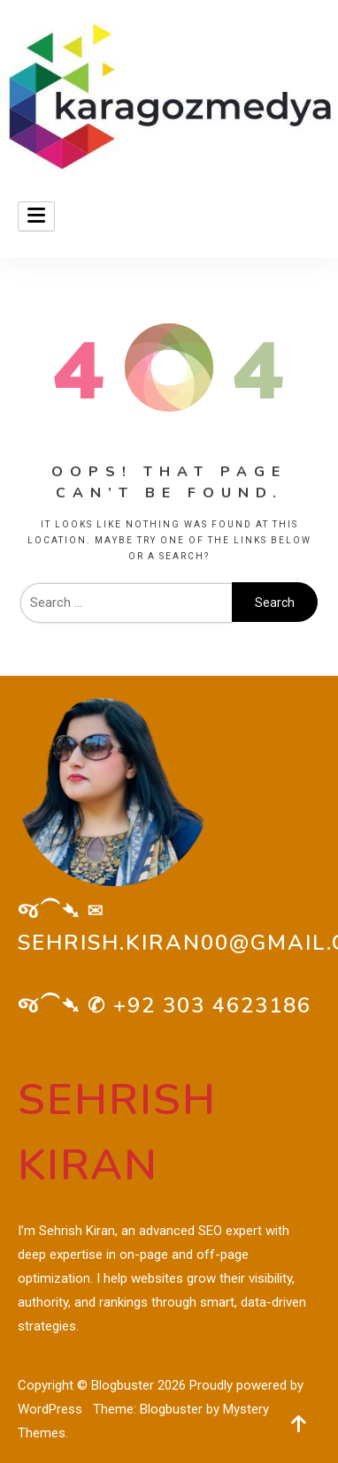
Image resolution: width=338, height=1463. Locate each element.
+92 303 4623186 (212, 1005)
